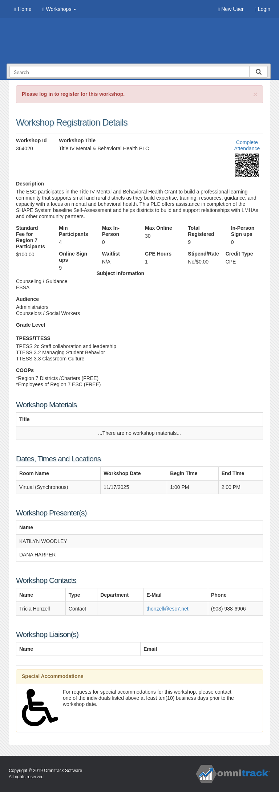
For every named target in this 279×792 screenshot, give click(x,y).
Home (22, 9)
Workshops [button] (59, 9)
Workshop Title (77, 140)
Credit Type (239, 254)
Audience (27, 299)
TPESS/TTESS (33, 338)
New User (230, 9)
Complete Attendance (247, 145)
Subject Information (120, 273)
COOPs (25, 370)
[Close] (255, 94)
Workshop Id (31, 140)
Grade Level (30, 325)
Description (30, 184)
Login (262, 9)
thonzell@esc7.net (167, 609)
